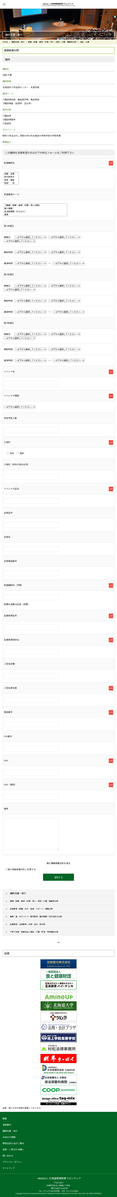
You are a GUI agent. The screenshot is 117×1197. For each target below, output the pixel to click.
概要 (4, 1118)
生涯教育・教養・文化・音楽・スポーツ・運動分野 (31, 908)
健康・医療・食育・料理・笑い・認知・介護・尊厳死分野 (34, 901)
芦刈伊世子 (11, 176)
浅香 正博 (11, 173)
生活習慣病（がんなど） (35, 211)
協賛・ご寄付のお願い (13, 1149)
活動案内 (6, 1124)
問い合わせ (7, 1155)
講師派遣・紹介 (18, 893)
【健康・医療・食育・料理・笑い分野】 (35, 205)
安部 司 (11, 183)
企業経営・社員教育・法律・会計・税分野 (27, 924)
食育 (35, 214)
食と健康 (35, 208)
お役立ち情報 (8, 1137)
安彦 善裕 (11, 179)
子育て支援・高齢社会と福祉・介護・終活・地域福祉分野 (34, 932)
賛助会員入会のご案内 (13, 1143)
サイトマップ (8, 1168)
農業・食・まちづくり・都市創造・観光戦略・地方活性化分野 (36, 916)
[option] (58, 24)
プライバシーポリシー (12, 1162)
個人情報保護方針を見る (58, 863)
